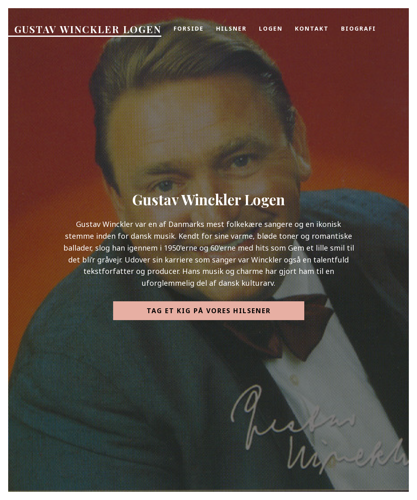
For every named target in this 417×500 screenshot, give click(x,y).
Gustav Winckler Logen (87, 29)
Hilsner (231, 28)
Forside (189, 28)
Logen (271, 28)
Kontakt (312, 28)
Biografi (358, 28)
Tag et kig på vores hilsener (209, 310)
